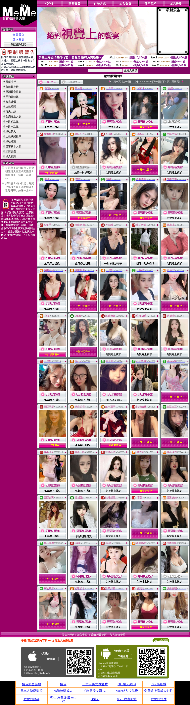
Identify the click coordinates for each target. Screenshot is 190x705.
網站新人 (11, 131)
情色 (63, 684)
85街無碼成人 (63, 690)
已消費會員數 (13, 91)
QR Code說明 (161, 640)
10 (150, 81)
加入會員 (18, 39)
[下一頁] (156, 81)
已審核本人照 (13, 146)
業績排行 (11, 81)
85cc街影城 (158, 684)
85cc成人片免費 (127, 690)
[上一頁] (126, 81)
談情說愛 (11, 151)
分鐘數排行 (12, 86)
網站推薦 (11, 141)
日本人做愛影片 (31, 690)
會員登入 (18, 34)
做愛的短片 (158, 699)
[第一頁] (117, 81)
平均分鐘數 (12, 96)
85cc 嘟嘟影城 (126, 699)
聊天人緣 (11, 111)
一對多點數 (12, 121)
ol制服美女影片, (95, 690)
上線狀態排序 (13, 136)
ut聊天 (95, 699)
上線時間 (11, 106)
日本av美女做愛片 (95, 684)
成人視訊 (11, 156)
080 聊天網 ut (127, 684)
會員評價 (11, 101)
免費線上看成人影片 (158, 690)
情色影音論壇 (31, 684)
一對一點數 (12, 126)
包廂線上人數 (13, 116)
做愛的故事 (31, 699)
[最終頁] (175, 81)
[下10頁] (166, 81)
